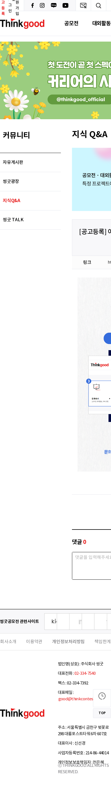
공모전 (71, 23)
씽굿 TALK (13, 219)
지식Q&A (11, 200)
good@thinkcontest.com (81, 699)
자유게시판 (13, 162)
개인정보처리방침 (68, 641)
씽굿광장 (11, 181)
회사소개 (8, 641)
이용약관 (34, 641)
